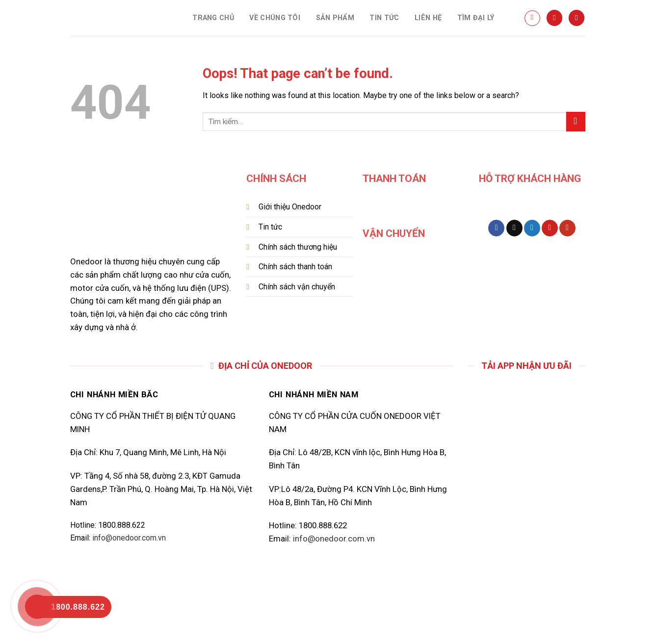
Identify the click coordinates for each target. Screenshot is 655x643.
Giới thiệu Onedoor (290, 206)
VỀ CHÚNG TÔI (274, 18)
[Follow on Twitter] (532, 228)
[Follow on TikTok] (514, 228)
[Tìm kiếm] (532, 18)
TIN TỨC (384, 18)
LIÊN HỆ (428, 18)
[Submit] (575, 121)
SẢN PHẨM (335, 18)
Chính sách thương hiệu (298, 247)
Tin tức (271, 226)
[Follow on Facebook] (496, 228)
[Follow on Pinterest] (550, 228)
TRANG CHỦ (213, 18)
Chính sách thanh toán (295, 266)
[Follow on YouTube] (567, 228)
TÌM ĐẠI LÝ (476, 18)
